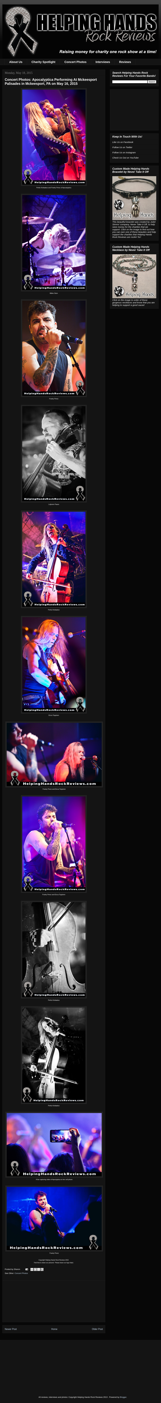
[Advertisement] (54, 1301)
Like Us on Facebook (122, 142)
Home (54, 1329)
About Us (15, 62)
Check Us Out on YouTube (125, 157)
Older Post (97, 1329)
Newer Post (11, 1329)
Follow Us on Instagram (124, 152)
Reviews (125, 62)
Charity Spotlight (43, 62)
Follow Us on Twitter (122, 147)
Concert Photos (75, 62)
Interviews (103, 62)
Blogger (123, 1397)
